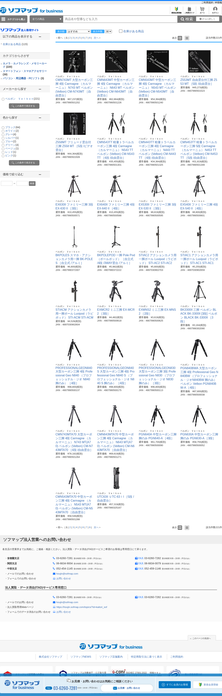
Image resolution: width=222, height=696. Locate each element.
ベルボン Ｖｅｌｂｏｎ (22, 98)
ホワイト (12, 130)
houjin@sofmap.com (67, 573)
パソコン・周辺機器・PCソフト (23, 78)
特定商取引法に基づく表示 (146, 656)
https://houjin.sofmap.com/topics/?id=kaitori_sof (81, 607)
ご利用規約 (207, 2)
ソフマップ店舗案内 (111, 656)
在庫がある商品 (15, 44)
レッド (10, 151)
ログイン (215, 12)
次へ (96, 37)
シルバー (12, 137)
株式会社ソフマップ (50, 656)
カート (202, 12)
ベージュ (12, 148)
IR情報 (218, 2)
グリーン (12, 144)
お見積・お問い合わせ (126, 688)
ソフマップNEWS (80, 656)
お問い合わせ (63, 578)
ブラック (12, 127)
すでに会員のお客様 (177, 684)
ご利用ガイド (189, 12)
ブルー (10, 141)
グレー (10, 134)
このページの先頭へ (201, 638)
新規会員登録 (176, 12)
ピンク (10, 155)
